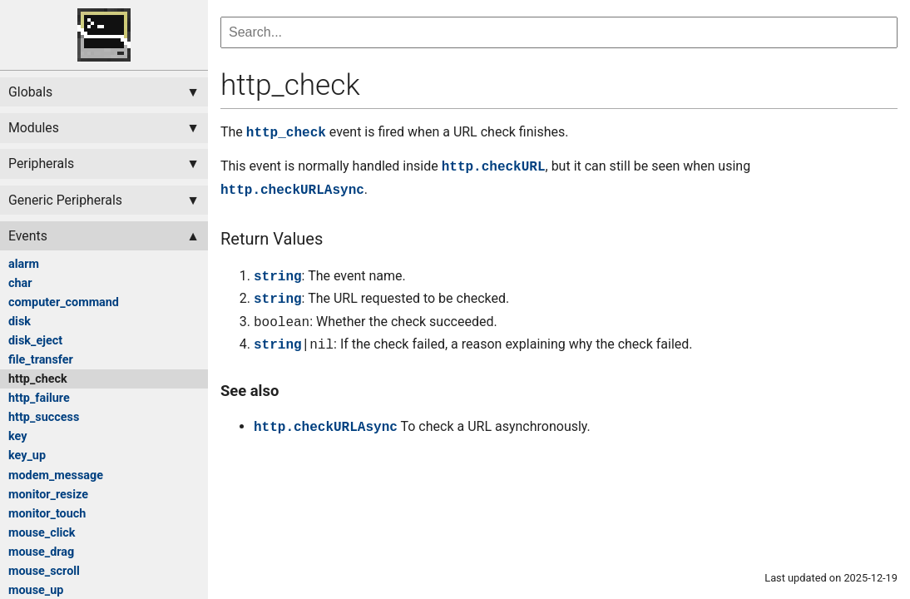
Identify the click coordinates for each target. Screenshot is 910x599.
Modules (33, 128)
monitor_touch (47, 514)
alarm (23, 264)
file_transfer (40, 360)
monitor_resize (48, 495)
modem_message (55, 475)
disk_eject (35, 341)
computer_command (63, 302)
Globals (30, 92)
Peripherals (41, 163)
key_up (27, 455)
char (20, 283)
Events (27, 236)
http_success (43, 417)
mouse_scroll (44, 571)
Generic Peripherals (65, 200)
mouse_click (42, 533)
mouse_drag (41, 552)
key (17, 436)
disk (19, 321)
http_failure (39, 398)
